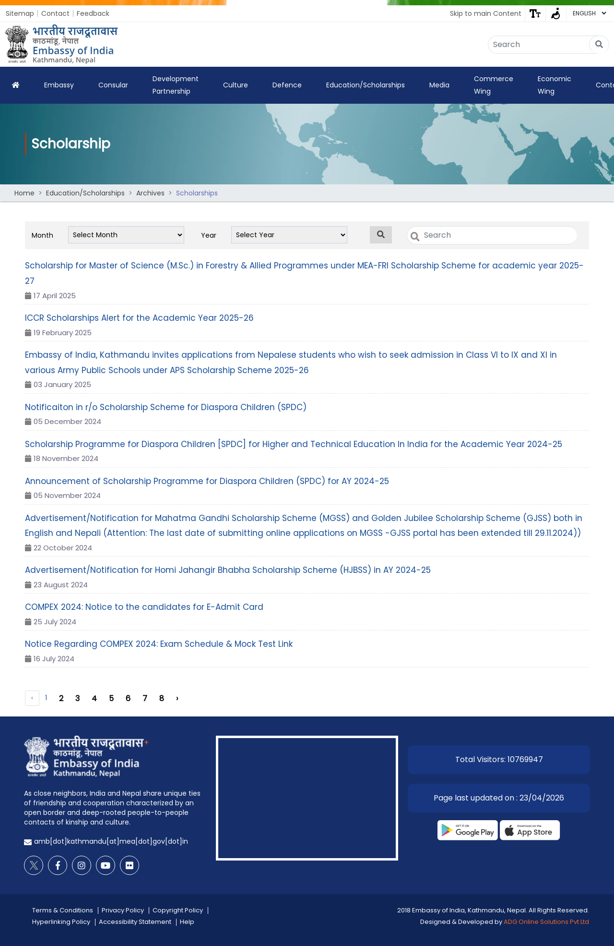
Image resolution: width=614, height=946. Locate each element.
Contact (55, 13)
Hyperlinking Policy (61, 921)
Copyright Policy (178, 910)
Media (439, 85)
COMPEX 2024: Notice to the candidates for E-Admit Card (144, 607)
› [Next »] (177, 698)
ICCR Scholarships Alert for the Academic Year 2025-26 (139, 318)
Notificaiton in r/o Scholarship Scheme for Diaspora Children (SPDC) (166, 407)
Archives (150, 193)
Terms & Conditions (62, 910)
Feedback (93, 13)
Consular (113, 85)
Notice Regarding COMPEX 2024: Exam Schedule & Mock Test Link (159, 644)
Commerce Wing (493, 85)
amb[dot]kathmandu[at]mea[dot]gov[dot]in (111, 841)
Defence (287, 85)
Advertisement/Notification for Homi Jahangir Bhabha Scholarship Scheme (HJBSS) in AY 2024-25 (228, 570)
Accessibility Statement (135, 921)
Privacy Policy (123, 910)
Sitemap (20, 13)
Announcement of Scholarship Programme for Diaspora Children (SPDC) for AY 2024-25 (207, 481)
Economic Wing (554, 85)
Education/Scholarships (365, 85)
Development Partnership (176, 85)
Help (187, 921)
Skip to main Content (485, 13)
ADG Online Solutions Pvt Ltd (546, 921)
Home (24, 193)
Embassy (59, 85)
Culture (235, 85)
